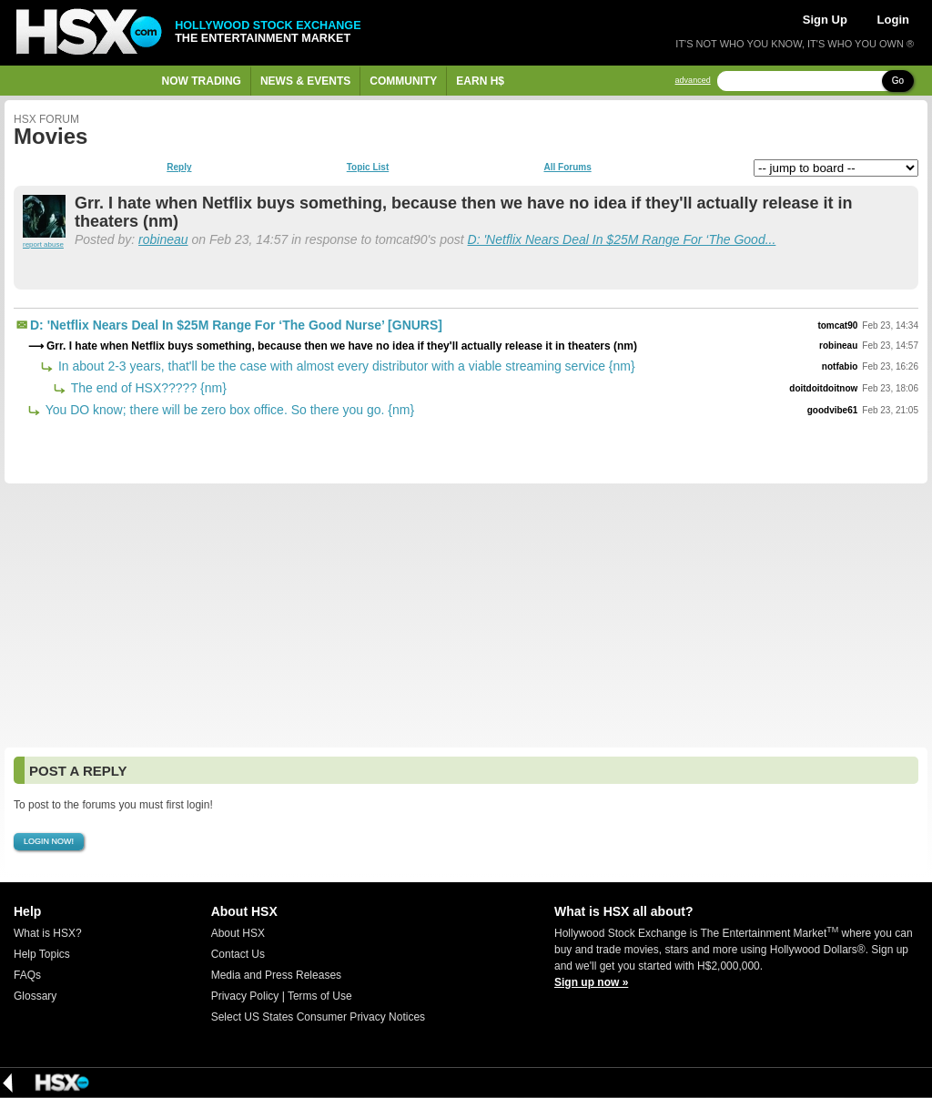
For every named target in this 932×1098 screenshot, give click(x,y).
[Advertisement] (466, 615)
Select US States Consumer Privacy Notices (318, 1017)
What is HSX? (48, 933)
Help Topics (42, 954)
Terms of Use (320, 996)
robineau (163, 239)
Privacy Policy (245, 996)
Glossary (35, 996)
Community (403, 81)
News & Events (305, 81)
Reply (179, 167)
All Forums (567, 167)
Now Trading (201, 81)
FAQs (27, 975)
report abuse (43, 244)
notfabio (839, 366)
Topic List (368, 167)
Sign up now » (591, 982)
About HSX (238, 933)
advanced (693, 80)
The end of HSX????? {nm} (147, 388)
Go (898, 81)
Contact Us (238, 954)
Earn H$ (480, 81)
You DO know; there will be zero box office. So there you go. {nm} (228, 409)
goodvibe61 (832, 410)
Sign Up (825, 19)
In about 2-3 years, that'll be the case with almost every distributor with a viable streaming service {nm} (345, 366)
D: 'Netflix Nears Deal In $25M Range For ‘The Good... (622, 239)
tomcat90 (837, 325)
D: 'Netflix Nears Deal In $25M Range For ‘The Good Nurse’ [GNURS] (236, 325)
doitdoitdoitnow (823, 388)
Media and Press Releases (276, 975)
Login (893, 19)
